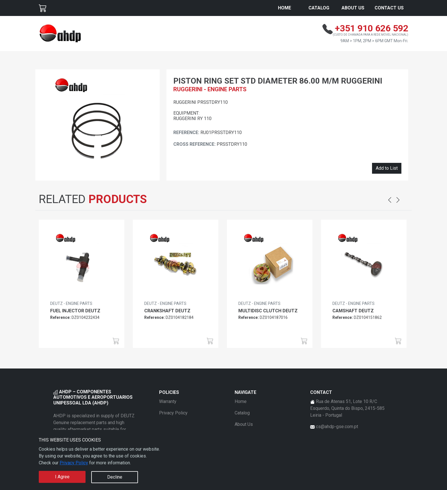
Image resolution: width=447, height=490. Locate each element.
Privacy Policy (74, 462)
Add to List (387, 168)
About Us (353, 8)
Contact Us (389, 8)
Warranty (167, 401)
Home (284, 8)
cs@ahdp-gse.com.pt (337, 426)
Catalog (318, 8)
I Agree (62, 476)
